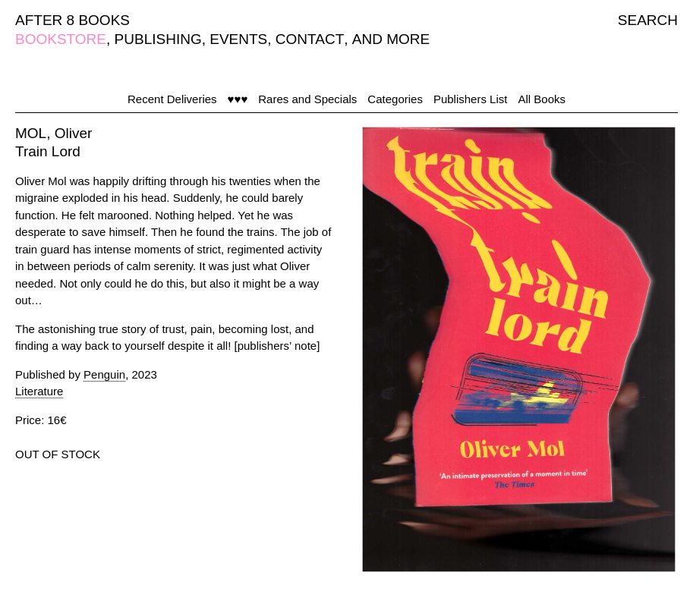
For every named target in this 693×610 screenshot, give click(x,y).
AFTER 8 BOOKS (72, 20)
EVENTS (238, 39)
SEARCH (648, 20)
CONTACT (310, 39)
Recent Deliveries (172, 99)
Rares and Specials (307, 99)
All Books (541, 99)
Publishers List (470, 99)
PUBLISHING (158, 39)
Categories (395, 99)
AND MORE (391, 39)
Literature (39, 391)
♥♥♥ (238, 99)
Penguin (104, 374)
